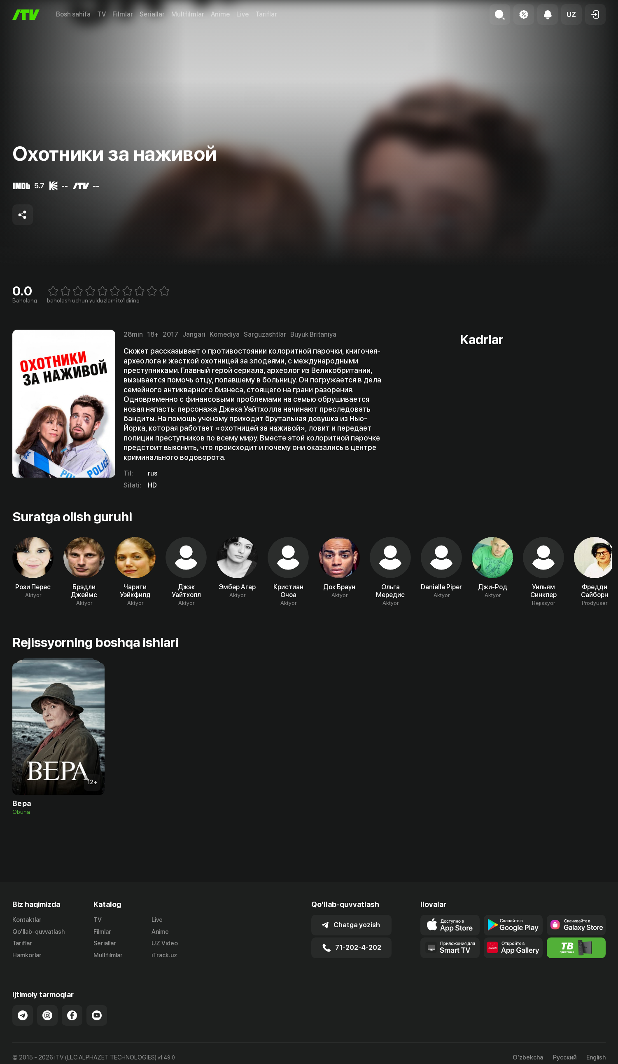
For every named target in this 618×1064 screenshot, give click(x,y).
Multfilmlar (187, 14)
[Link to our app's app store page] (449, 925)
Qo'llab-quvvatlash (38, 931)
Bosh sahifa (73, 14)
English (596, 1058)
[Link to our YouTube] (96, 1015)
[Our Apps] (449, 947)
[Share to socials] (22, 214)
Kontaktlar (27, 919)
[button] (571, 14)
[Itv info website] (576, 947)
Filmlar (122, 14)
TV (101, 14)
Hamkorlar (27, 955)
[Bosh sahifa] (26, 14)
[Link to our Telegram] (22, 1015)
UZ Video (165, 943)
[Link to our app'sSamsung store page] (576, 925)
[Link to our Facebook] (72, 1015)
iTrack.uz (164, 955)
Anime (220, 14)
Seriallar (152, 14)
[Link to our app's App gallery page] (513, 947)
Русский (564, 1058)
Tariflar (266, 14)
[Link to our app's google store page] (513, 925)
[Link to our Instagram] (47, 1015)
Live (242, 14)
